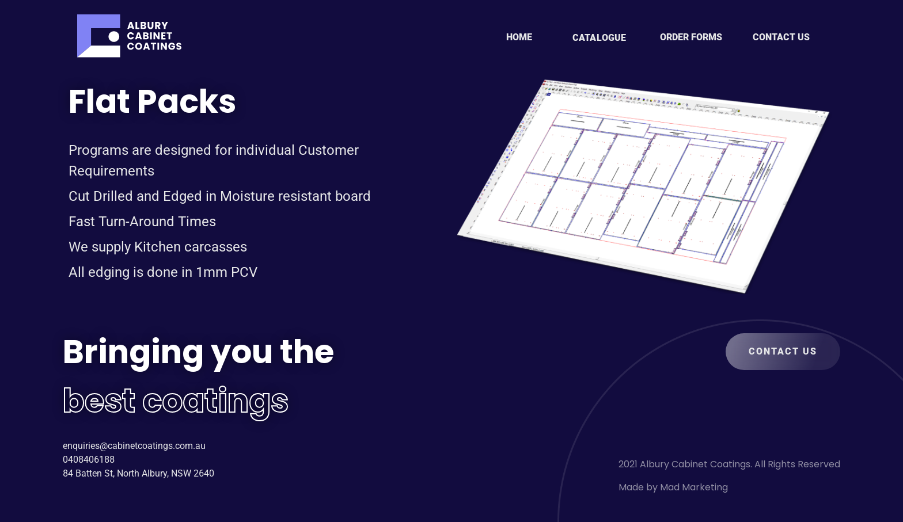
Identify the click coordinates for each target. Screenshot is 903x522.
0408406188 (89, 459)
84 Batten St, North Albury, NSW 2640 (138, 473)
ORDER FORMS (691, 37)
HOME (519, 37)
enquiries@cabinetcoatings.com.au (134, 445)
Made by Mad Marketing (673, 487)
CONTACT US (781, 37)
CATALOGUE (599, 37)
